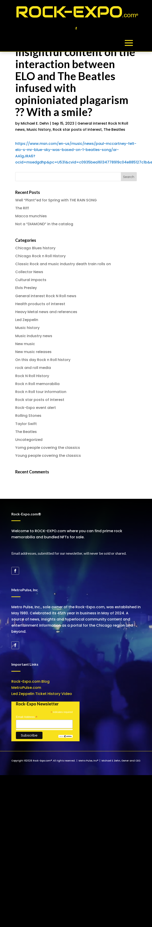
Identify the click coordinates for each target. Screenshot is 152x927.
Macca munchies (31, 216)
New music (25, 343)
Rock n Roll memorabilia (37, 383)
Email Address (26, 717)
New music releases (33, 351)
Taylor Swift (26, 423)
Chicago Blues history (35, 248)
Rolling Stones (28, 415)
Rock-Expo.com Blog (30, 681)
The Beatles (114, 129)
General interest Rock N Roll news (45, 296)
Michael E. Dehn (35, 123)
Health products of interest (40, 304)
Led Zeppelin (26, 319)
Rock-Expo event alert (35, 407)
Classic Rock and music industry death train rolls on (63, 264)
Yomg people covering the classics (47, 447)
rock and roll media (33, 367)
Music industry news (33, 336)
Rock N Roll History (32, 375)
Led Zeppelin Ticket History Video (41, 693)
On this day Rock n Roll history (42, 359)
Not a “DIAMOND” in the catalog (44, 224)
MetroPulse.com (26, 687)
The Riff (22, 208)
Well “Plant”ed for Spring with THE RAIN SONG (56, 200)
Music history (39, 129)
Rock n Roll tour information (40, 391)
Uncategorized (28, 439)
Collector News (29, 271)
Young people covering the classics (48, 455)
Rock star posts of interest (77, 129)
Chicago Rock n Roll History (40, 256)
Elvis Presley (26, 287)
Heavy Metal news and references (46, 311)
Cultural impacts (30, 279)
